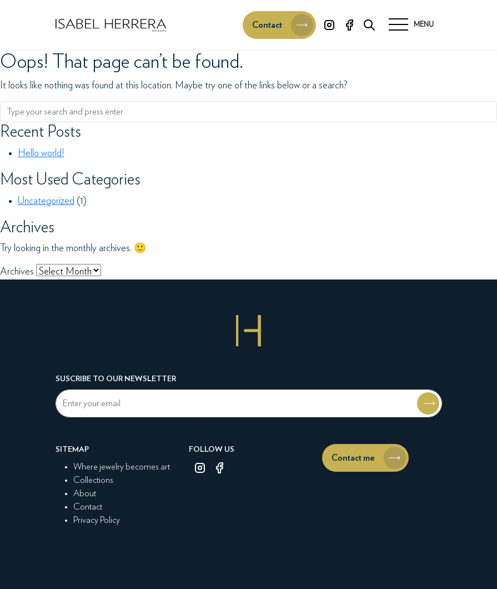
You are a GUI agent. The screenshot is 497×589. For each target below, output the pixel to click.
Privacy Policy (96, 520)
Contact (87, 506)
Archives (17, 272)
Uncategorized (46, 201)
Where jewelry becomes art (121, 466)
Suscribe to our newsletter (116, 379)
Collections (93, 480)
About (84, 493)
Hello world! (41, 153)
